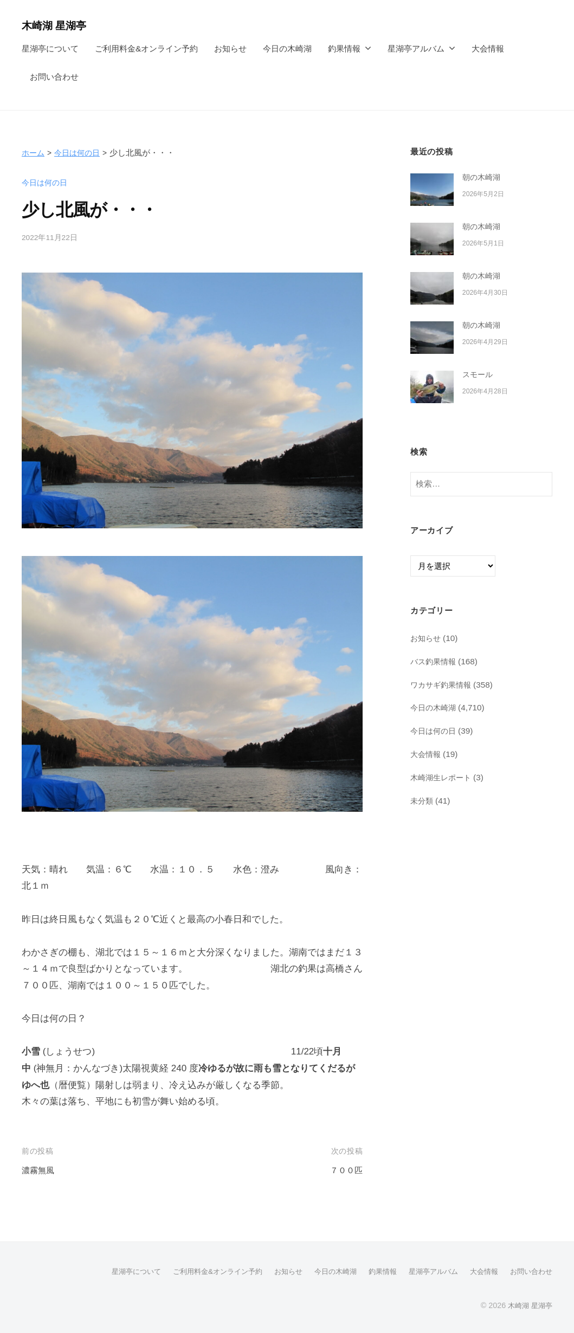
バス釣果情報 (434, 661)
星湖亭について (50, 48)
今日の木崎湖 (287, 48)
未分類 (422, 800)
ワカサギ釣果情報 (442, 684)
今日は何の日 (80, 152)
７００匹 (344, 1170)
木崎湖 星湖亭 (59, 25)
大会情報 (488, 48)
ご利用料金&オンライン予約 (146, 48)
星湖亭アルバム (416, 48)
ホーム (34, 152)
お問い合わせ (54, 76)
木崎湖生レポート (442, 777)
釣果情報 (344, 48)
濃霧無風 (40, 1170)
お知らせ (230, 48)
